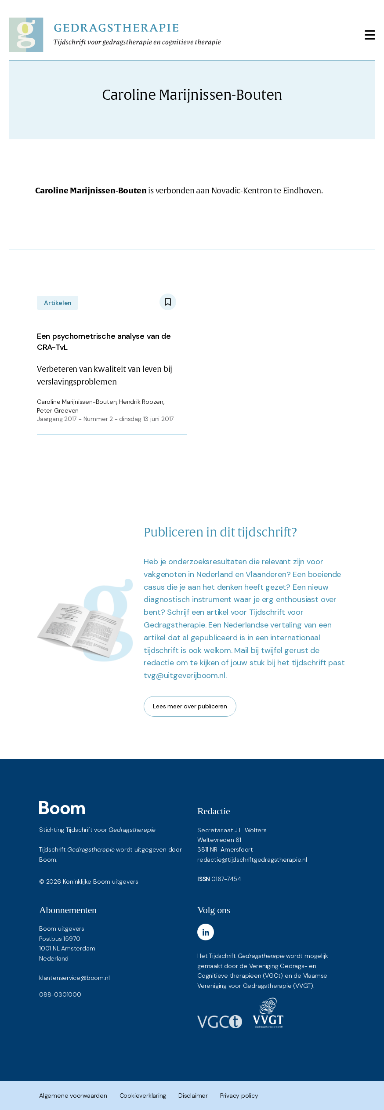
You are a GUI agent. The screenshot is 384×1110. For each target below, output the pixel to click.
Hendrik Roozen (141, 402)
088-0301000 (60, 994)
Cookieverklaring (143, 1095)
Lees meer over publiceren (190, 706)
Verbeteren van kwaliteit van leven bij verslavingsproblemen (106, 357)
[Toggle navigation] (370, 35)
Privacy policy (239, 1095)
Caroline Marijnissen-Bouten (76, 402)
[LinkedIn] (205, 932)
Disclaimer (193, 1095)
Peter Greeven (58, 410)
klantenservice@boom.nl (74, 978)
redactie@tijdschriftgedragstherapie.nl (252, 859)
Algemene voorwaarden (73, 1095)
